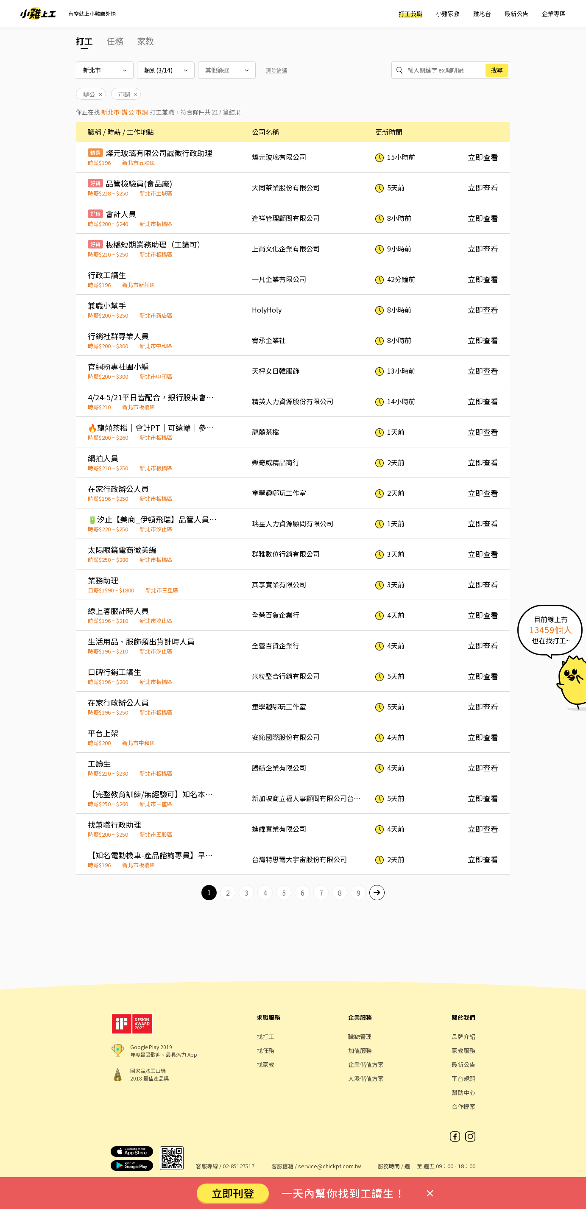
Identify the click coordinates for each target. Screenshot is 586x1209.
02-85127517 (238, 1166)
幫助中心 (463, 1092)
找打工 (265, 1036)
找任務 (265, 1050)
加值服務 (360, 1050)
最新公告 (516, 13)
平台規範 (463, 1078)
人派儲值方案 (366, 1078)
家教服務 (463, 1050)
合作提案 (463, 1106)
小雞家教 (448, 13)
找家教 (265, 1064)
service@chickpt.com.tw (329, 1166)
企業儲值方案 (366, 1064)
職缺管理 (360, 1036)
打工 (84, 41)
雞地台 (482, 13)
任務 (114, 41)
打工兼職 (410, 13)
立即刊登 (233, 1193)
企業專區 (554, 13)
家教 (145, 41)
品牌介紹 (463, 1036)
